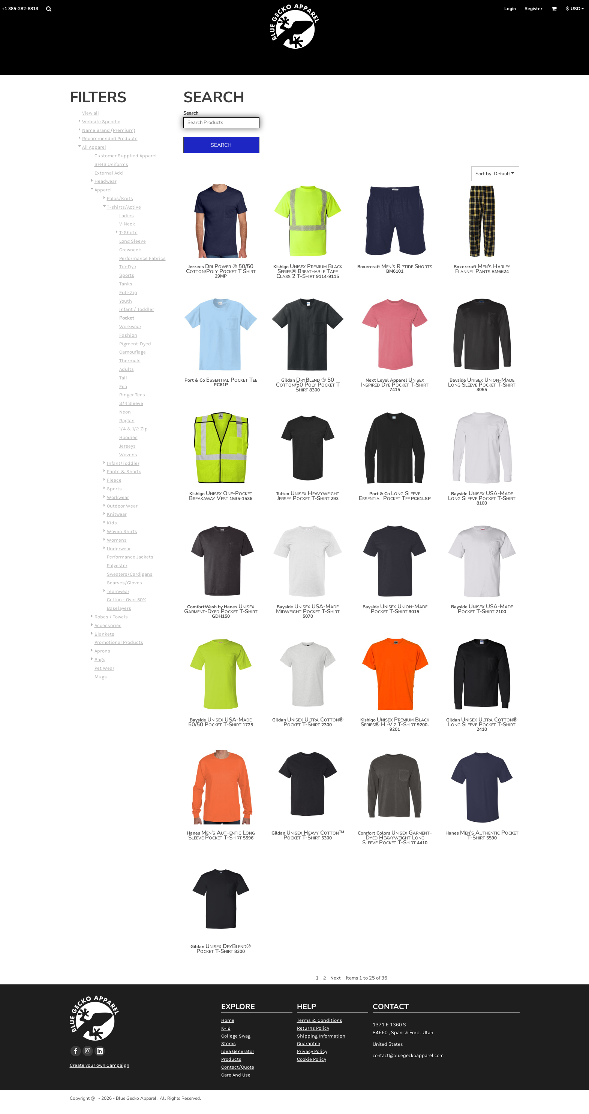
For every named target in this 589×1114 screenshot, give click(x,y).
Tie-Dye (127, 266)
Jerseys (127, 446)
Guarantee (308, 1043)
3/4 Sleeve (131, 403)
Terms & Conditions (319, 1020)
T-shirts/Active (124, 207)
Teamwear (118, 591)
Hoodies (128, 437)
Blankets (104, 634)
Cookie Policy (311, 1059)
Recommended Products (110, 138)
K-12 (226, 1028)
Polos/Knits (120, 198)
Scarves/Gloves (124, 582)
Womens (117, 540)
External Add (108, 173)
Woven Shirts (122, 531)
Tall (123, 378)
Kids (112, 523)
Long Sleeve (132, 241)
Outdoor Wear (122, 506)
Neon (125, 412)
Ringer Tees (132, 394)
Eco (123, 386)
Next (335, 978)
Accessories (107, 625)
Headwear (105, 181)
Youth (125, 301)
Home (227, 1020)
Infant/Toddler (123, 463)
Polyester (117, 565)
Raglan (127, 420)
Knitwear (117, 514)
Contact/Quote (237, 1067)
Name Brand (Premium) (108, 130)
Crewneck (130, 249)
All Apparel (94, 147)
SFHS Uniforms (111, 164)
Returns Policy (313, 1028)
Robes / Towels (111, 617)
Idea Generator (237, 1051)
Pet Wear (104, 668)
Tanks (125, 284)
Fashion (128, 335)
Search (191, 113)
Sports (126, 275)
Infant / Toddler (136, 309)
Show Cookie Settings (294, 1108)
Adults (126, 369)
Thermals (130, 360)
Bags (99, 659)
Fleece (114, 480)
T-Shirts (128, 232)
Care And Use (235, 1075)
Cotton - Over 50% (126, 599)
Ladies (126, 215)
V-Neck (127, 224)
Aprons (102, 651)
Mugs (100, 676)
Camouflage (132, 352)
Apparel (103, 190)
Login (510, 9)
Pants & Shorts (124, 471)
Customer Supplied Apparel (125, 155)
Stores (228, 1043)
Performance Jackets (130, 557)
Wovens (128, 454)
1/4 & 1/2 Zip (133, 429)
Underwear (119, 548)
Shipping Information (321, 1036)
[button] (48, 9)
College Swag (235, 1036)
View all (90, 113)
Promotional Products (118, 642)
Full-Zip (128, 292)
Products (231, 1059)
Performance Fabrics (142, 258)
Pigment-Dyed (135, 343)
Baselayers (119, 608)
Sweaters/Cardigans (130, 574)
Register (534, 9)
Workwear (130, 326)
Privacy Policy (312, 1051)
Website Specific (101, 121)
